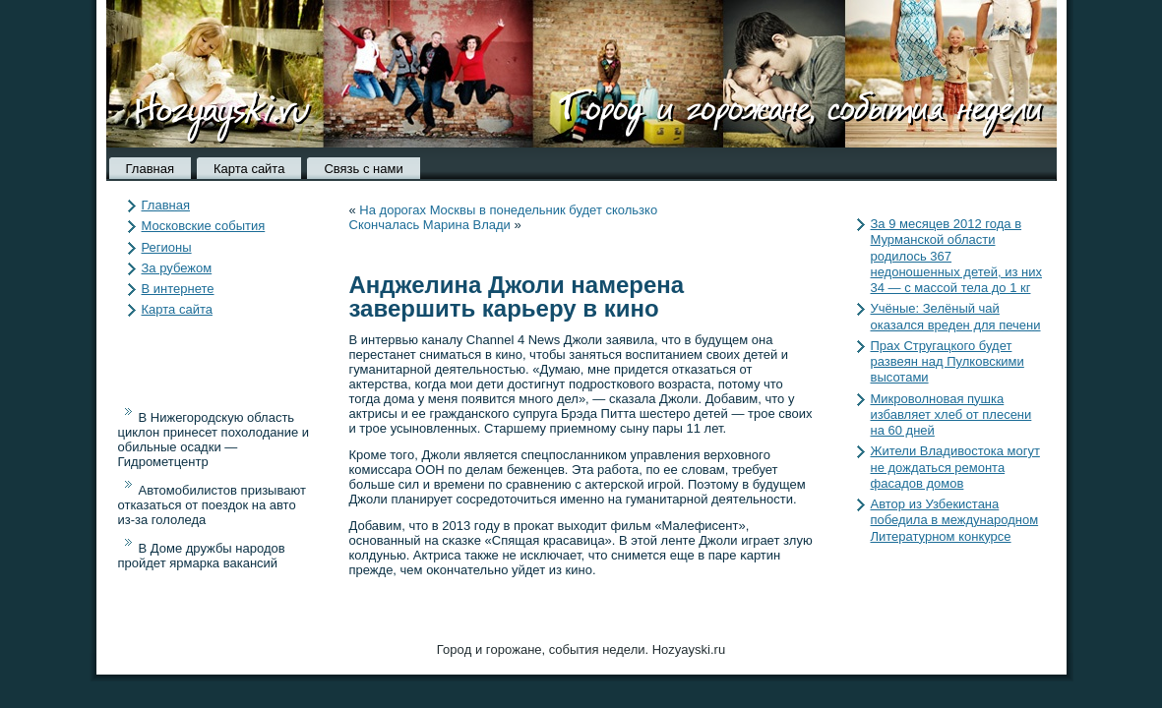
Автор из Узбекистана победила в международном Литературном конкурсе (955, 520)
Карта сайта (249, 168)
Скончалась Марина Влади (430, 224)
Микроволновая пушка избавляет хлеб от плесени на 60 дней (951, 415)
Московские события (204, 225)
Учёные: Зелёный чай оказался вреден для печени (956, 316)
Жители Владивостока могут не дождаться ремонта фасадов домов (955, 467)
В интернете (178, 288)
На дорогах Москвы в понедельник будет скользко (508, 210)
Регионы (167, 247)
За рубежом (177, 268)
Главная (150, 168)
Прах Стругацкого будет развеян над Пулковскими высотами (947, 361)
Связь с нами (363, 168)
